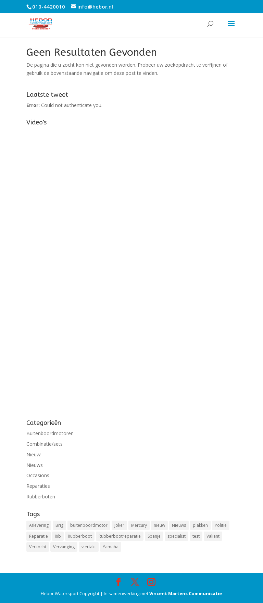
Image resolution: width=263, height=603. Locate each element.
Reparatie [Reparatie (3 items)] (38, 536)
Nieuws (34, 465)
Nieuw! (33, 454)
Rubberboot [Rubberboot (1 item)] (80, 536)
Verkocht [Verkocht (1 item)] (37, 547)
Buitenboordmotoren (50, 433)
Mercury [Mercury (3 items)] (139, 525)
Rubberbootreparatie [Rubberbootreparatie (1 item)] (120, 536)
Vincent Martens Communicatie (185, 593)
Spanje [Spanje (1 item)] (154, 536)
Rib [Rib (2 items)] (58, 536)
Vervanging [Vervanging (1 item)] (64, 547)
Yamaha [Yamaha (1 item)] (110, 547)
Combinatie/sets (44, 444)
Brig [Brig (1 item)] (59, 525)
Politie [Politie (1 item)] (221, 525)
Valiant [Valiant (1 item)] (213, 536)
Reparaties (38, 486)
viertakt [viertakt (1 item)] (89, 547)
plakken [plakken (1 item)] (200, 525)
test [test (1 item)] (196, 536)
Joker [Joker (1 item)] (119, 525)
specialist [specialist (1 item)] (176, 536)
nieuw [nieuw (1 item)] (159, 525)
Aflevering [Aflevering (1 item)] (39, 525)
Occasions (37, 475)
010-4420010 (48, 6)
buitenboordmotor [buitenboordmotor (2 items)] (89, 525)
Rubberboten (40, 496)
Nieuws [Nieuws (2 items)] (179, 525)
